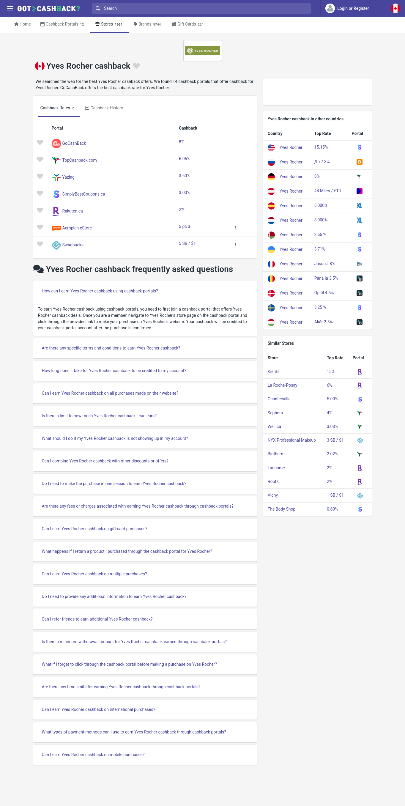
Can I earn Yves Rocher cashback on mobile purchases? (93, 754)
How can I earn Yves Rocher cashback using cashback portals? (100, 291)
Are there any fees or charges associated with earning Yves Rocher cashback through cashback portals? (138, 506)
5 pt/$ (184, 226)
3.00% (184, 192)
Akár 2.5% (323, 321)
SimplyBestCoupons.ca (83, 193)
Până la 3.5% (326, 278)
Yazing (68, 176)
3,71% (319, 249)
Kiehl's (274, 371)
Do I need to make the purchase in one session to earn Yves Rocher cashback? (114, 483)
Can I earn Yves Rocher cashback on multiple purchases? (94, 574)
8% (181, 141)
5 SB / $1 (187, 243)
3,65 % (320, 234)
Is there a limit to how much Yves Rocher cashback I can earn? (99, 415)
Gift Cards (188, 24)
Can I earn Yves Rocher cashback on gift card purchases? (94, 528)
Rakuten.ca (72, 210)
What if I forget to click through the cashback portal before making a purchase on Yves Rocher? (129, 664)
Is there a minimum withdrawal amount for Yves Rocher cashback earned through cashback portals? (134, 641)
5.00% (332, 398)
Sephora (275, 412)
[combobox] (200, 8)
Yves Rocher (291, 147)
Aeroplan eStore (77, 227)
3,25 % (320, 307)
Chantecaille (279, 398)
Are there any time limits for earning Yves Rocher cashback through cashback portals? (121, 686)
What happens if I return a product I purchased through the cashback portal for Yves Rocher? (127, 551)
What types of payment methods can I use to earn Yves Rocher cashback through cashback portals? (134, 732)
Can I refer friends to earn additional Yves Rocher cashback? (97, 619)
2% (181, 209)
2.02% (332, 453)
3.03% (332, 426)
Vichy (273, 495)
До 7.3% (322, 161)
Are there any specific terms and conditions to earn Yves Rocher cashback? (111, 348)
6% (329, 385)
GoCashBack (74, 143)
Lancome (276, 467)
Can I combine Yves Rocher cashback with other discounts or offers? (105, 461)
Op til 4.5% (324, 292)
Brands (148, 24)
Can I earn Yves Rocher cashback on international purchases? (98, 709)
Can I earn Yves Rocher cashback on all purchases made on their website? (110, 393)
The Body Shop (282, 509)
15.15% (321, 147)
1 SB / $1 (335, 495)
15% (331, 371)
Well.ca (274, 426)
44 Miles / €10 (327, 190)
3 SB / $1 (335, 440)
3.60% (184, 175)
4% (329, 412)
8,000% (320, 205)
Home (22, 24)
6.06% (184, 158)
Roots (273, 481)
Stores (109, 24)
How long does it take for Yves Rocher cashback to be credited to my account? (114, 370)
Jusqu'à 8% (324, 263)
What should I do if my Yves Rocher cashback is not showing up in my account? (115, 438)
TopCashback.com (79, 160)
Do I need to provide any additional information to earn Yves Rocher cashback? (114, 596)
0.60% (332, 509)
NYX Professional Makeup (292, 440)
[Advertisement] (317, 91)
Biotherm (276, 453)
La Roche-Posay (282, 385)
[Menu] (10, 8)
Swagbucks (73, 244)
